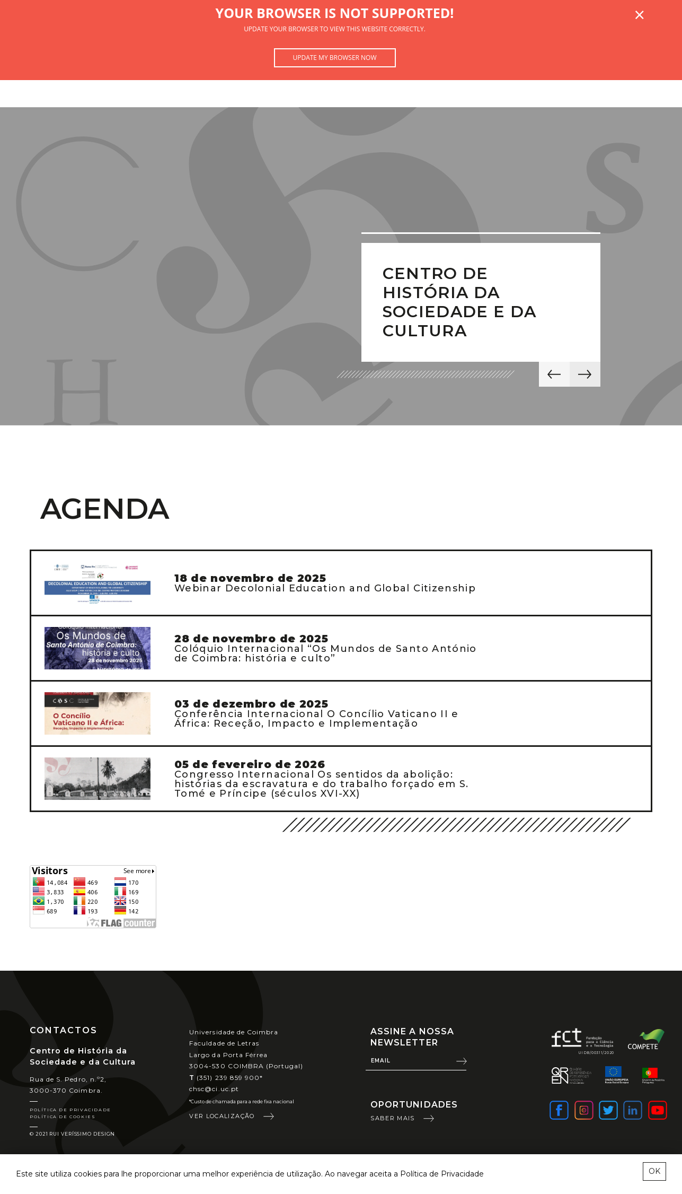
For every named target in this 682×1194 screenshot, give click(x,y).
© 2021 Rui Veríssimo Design (72, 1134)
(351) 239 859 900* (226, 1078)
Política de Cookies (62, 1116)
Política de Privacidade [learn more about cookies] (442, 1174)
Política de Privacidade (70, 1109)
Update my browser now (334, 57)
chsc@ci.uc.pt (214, 1089)
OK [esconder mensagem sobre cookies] (654, 1171)
